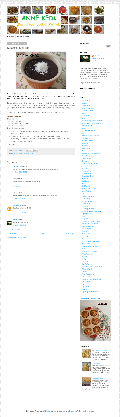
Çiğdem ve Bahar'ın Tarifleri (91, 136)
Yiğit (33, 153)
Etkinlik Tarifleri (87, 166)
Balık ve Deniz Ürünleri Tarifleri (92, 123)
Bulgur (84, 128)
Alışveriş (84, 103)
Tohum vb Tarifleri (87, 269)
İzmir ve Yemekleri (88, 196)
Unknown (16, 205)
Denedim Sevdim (87, 141)
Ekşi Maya (85, 161)
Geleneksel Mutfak (88, 176)
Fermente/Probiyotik (88, 171)
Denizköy (85, 143)
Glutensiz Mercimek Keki (90, 299)
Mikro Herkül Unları (88, 226)
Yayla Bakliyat (86, 276)
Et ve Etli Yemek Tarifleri (90, 163)
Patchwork (85, 236)
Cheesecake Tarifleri (88, 131)
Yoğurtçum (85, 287)
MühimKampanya (87, 229)
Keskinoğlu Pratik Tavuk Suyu (91, 211)
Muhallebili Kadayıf (98, 378)
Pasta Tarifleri (86, 234)
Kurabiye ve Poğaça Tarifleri (91, 221)
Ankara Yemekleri (87, 108)
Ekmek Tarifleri (86, 158)
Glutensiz (85, 178)
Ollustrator (48, 411)
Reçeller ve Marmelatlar (89, 246)
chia (83, 133)
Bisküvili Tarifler (87, 126)
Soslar (84, 259)
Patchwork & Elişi (23, 36)
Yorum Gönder (15, 229)
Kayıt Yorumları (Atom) (19, 237)
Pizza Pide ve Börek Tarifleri (91, 241)
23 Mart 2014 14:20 (19, 186)
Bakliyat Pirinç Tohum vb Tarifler (92, 121)
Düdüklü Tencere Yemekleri (91, 153)
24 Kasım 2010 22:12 (20, 172)
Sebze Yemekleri (87, 254)
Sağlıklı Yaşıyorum (88, 249)
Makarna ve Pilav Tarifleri (90, 224)
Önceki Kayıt (70, 234)
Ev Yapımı (85, 168)
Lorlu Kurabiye (96, 363)
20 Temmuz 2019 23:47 (20, 213)
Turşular (84, 271)
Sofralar (84, 256)
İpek (83, 194)
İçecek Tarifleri (86, 191)
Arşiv (83, 91)
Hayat (83, 183)
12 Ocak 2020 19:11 (19, 225)
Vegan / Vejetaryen (88, 274)
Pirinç (83, 239)
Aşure (83, 113)
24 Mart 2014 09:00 (19, 198)
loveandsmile (17, 166)
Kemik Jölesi (86, 204)
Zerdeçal (84, 289)
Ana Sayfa (10, 36)
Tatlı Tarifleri (27, 153)
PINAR (15, 219)
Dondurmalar (86, 148)
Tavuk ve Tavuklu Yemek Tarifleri (92, 266)
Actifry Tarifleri (86, 100)
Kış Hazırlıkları (86, 214)
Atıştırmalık (85, 116)
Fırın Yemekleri (87, 173)
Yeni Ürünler (86, 281)
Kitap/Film (85, 219)
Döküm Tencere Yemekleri (90, 151)
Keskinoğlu (85, 206)
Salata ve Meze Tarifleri (89, 251)
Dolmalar (85, 146)
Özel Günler (86, 231)
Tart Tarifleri (85, 261)
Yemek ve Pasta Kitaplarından (91, 279)
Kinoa (83, 216)
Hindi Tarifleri (86, 186)
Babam (84, 118)
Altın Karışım (86, 106)
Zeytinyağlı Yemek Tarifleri (90, 292)
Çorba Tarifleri (86, 138)
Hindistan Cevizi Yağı (89, 189)
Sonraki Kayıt (12, 234)
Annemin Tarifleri (18, 153)
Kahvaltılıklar (86, 198)
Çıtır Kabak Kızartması (99, 350)
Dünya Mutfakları (87, 156)
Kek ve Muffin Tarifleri (89, 201)
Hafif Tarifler (86, 181)
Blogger (71, 411)
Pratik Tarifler (86, 244)
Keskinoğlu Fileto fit (88, 209)
